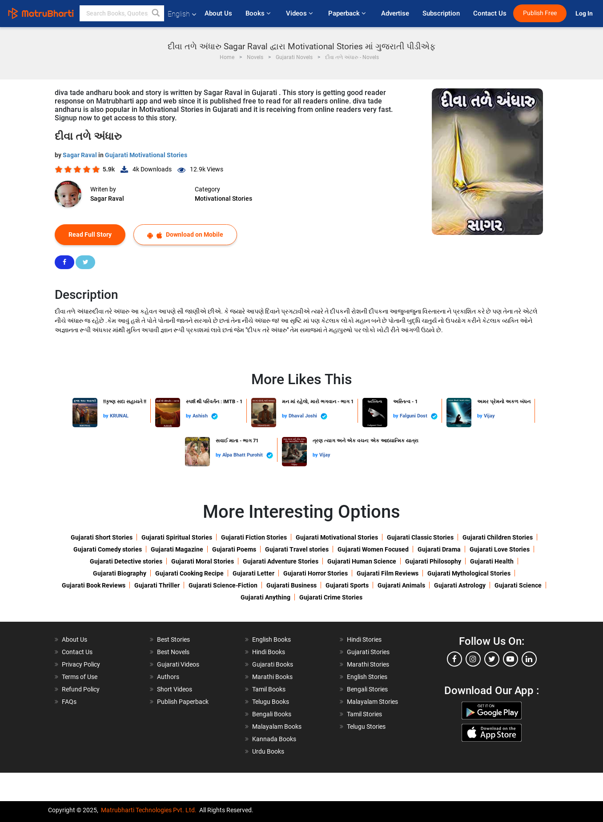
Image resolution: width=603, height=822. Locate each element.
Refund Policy (81, 689)
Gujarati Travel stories (297, 549)
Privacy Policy (81, 664)
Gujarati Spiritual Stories (176, 537)
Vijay (489, 416)
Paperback (348, 13)
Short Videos (174, 689)
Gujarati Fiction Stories (254, 537)
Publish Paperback (183, 701)
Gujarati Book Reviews (93, 585)
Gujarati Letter (253, 573)
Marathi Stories (368, 664)
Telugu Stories (366, 726)
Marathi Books (272, 676)
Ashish (205, 416)
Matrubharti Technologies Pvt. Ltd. (149, 810)
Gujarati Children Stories (497, 537)
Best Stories (173, 639)
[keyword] (122, 13)
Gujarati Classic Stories (420, 537)
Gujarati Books (272, 664)
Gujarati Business (291, 585)
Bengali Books (271, 714)
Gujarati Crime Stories (330, 597)
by (106, 416)
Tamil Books (268, 689)
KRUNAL (119, 416)
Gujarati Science (518, 585)
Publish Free (540, 13)
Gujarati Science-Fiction (223, 585)
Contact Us (490, 13)
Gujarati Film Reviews (387, 573)
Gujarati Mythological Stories (469, 573)
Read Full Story (90, 234)
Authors (168, 676)
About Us (218, 13)
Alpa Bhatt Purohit (247, 455)
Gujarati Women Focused (373, 549)
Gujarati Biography (119, 573)
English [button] (182, 14)
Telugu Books (270, 701)
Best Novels (173, 651)
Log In (584, 13)
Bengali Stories (367, 689)
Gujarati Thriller (157, 585)
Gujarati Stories (368, 651)
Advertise (395, 13)
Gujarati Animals (401, 585)
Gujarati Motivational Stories (146, 155)
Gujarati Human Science (361, 561)
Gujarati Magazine (177, 549)
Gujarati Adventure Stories (280, 561)
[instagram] (473, 659)
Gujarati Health (492, 561)
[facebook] (454, 659)
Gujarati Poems (234, 549)
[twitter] (491, 659)
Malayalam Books (277, 726)
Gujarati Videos (178, 664)
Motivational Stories (223, 198)
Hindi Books (268, 651)
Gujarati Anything (265, 597)
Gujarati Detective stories (126, 561)
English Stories (367, 676)
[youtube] (510, 659)
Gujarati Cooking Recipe (189, 573)
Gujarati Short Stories (102, 537)
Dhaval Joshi (308, 416)
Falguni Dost (419, 416)
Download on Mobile (185, 234)
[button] (156, 13)
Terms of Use (79, 676)
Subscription (441, 13)
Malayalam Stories (372, 701)
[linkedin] (529, 659)
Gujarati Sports (347, 585)
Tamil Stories (364, 714)
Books (259, 13)
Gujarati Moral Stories (202, 561)
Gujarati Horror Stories (315, 573)
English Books (271, 639)
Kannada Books (274, 739)
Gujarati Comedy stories (107, 549)
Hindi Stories (364, 639)
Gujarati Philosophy (433, 561)
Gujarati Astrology (460, 585)
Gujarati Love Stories (500, 549)
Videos (300, 13)
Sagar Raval (80, 155)
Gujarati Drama (439, 549)
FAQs (69, 701)
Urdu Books (268, 751)
